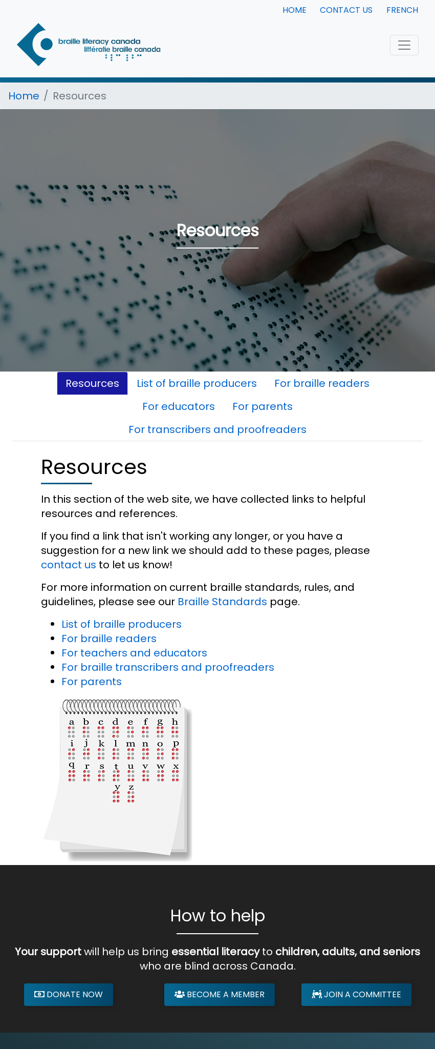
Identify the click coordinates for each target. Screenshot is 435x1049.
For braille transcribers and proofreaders (167, 667)
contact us (68, 565)
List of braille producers (197, 383)
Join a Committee (356, 994)
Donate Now (68, 994)
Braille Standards (222, 601)
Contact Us (346, 10)
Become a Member (220, 994)
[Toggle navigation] (404, 45)
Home (294, 10)
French (402, 10)
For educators (178, 406)
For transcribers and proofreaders (217, 429)
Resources (92, 383)
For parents (262, 406)
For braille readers (321, 383)
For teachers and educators (134, 653)
